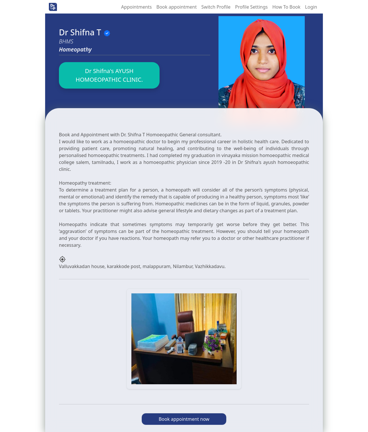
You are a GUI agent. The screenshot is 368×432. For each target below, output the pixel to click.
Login (311, 7)
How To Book (286, 7)
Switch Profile (215, 7)
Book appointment (176, 7)
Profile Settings (251, 7)
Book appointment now (184, 419)
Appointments (136, 7)
